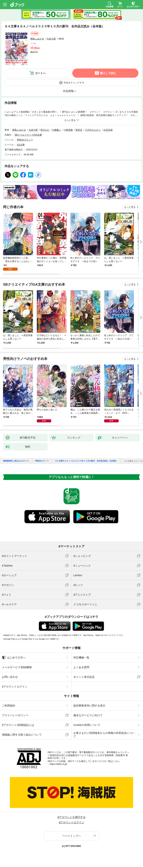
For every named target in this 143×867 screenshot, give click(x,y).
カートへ (40, 73)
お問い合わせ (10, 676)
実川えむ (45, 130)
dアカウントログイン (14, 686)
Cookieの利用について (86, 724)
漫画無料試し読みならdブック (16, 461)
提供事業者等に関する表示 (89, 705)
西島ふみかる (37, 38)
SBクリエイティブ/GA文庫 (28, 135)
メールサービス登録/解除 (17, 667)
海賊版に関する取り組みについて (22, 734)
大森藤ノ (56, 130)
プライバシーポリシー (15, 715)
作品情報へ (69, 90)
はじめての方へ (14, 657)
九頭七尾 (51, 38)
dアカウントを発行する (71, 817)
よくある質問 (81, 667)
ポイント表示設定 (84, 676)
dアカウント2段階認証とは (18, 724)
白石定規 (108, 130)
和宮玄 (78, 130)
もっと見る (130, 207)
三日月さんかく (93, 130)
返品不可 (34, 52)
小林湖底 (68, 130)
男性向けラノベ (25, 139)
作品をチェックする (74, 82)
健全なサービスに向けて (88, 715)
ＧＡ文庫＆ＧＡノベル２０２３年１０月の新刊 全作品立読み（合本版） (86, 461)
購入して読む (108, 73)
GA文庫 (21, 144)
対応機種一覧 (81, 657)
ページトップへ (71, 835)
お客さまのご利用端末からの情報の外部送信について (103, 734)
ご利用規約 (8, 705)
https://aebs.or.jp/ (58, 764)
